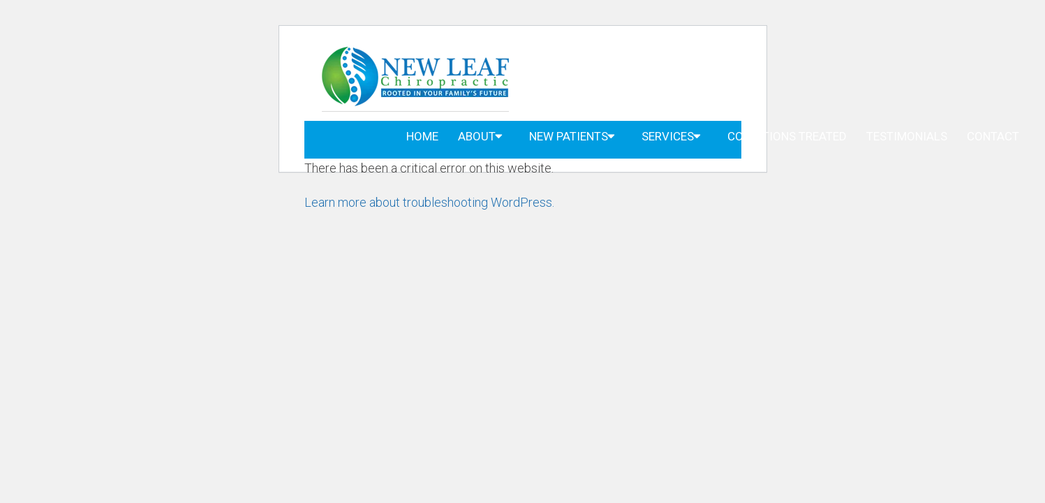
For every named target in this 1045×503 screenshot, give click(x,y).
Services (668, 136)
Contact (993, 136)
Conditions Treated (787, 136)
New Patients (568, 136)
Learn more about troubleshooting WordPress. (429, 202)
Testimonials (906, 136)
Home (422, 136)
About (477, 136)
